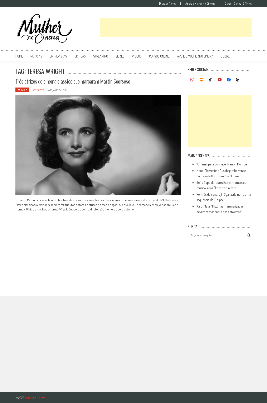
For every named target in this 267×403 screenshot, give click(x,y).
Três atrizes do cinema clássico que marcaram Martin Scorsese (72, 81)
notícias (36, 56)
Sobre (225, 56)
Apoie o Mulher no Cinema (200, 3)
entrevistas (58, 56)
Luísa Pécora (37, 89)
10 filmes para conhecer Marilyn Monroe (221, 164)
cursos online (159, 56)
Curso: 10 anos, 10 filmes (238, 3)
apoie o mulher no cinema (195, 56)
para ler (22, 90)
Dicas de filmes (167, 3)
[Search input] (218, 235)
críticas (80, 56)
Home (19, 56)
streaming (100, 56)
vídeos (137, 56)
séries (120, 56)
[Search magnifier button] (249, 235)
